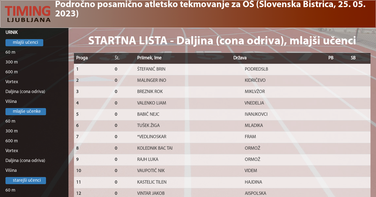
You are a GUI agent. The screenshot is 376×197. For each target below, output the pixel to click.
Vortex (11, 82)
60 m (10, 52)
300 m (11, 62)
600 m (11, 72)
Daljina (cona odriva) (25, 91)
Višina (11, 101)
